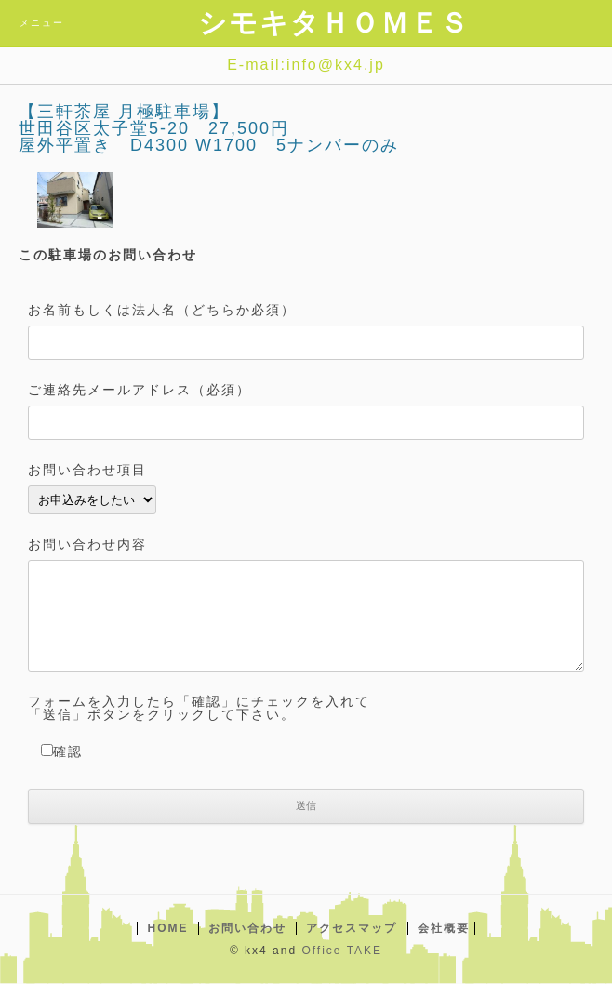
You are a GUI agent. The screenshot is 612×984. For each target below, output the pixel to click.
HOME (167, 928)
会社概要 (444, 928)
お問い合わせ (247, 928)
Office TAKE (341, 950)
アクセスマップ (351, 928)
